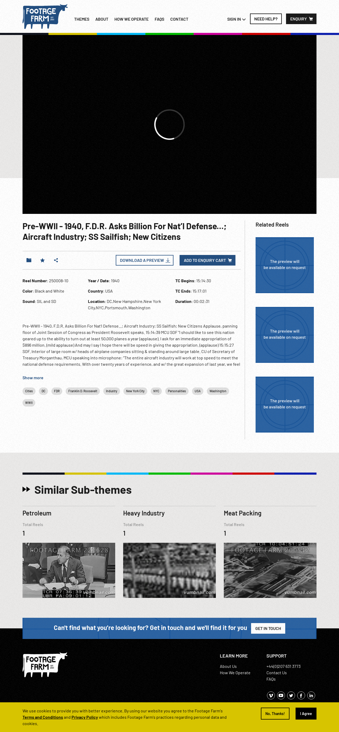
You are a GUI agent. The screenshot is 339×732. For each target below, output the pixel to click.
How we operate (131, 18)
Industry (111, 391)
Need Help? (266, 18)
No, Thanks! (275, 713)
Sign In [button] (236, 19)
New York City (135, 391)
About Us (228, 666)
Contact (179, 18)
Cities (29, 391)
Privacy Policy (85, 717)
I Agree (306, 713)
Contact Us (276, 672)
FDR (57, 391)
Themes (81, 18)
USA (198, 391)
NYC (156, 391)
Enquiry (298, 18)
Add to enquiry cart (205, 260)
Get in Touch (268, 628)
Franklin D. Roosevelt (82, 391)
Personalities (177, 391)
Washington (217, 391)
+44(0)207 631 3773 (283, 666)
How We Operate (235, 672)
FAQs (159, 18)
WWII (29, 402)
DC (43, 391)
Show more (33, 377)
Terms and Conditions (43, 717)
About (101, 18)
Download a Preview (142, 260)
